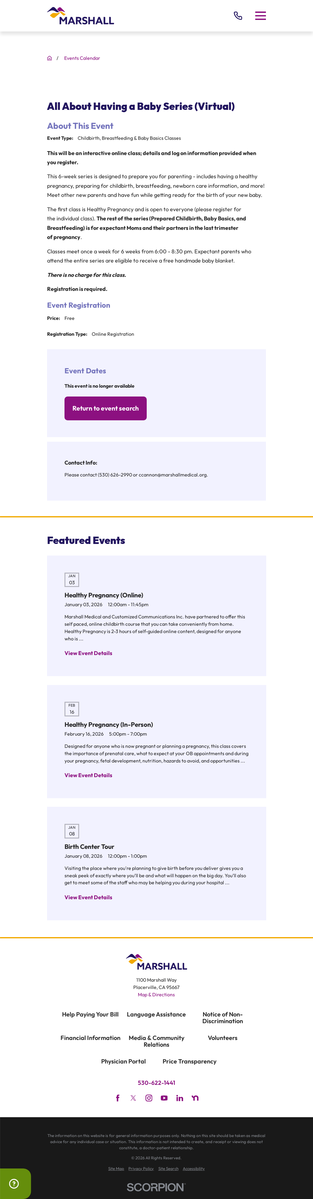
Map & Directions (156, 994)
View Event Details (88, 653)
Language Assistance (156, 1014)
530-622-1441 (156, 1083)
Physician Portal (123, 1061)
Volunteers (223, 1037)
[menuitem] (116, 1169)
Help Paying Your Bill (90, 1014)
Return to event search (105, 408)
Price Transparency (189, 1061)
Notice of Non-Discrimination (222, 1017)
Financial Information (90, 1037)
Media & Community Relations (156, 1041)
